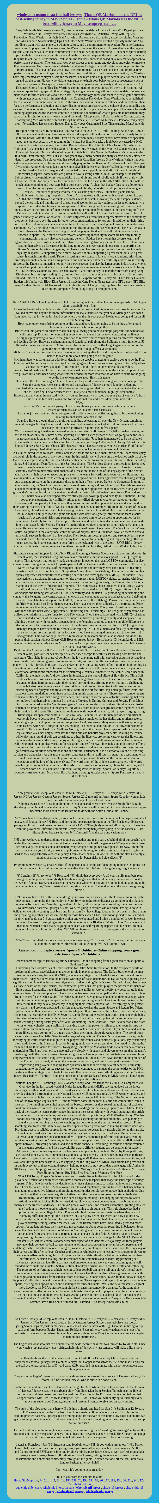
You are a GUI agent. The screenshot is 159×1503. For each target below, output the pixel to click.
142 (52, 1480)
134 (91, 1480)
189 (113, 1480)
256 (129, 1480)
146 (35, 1480)
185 (68, 1484)
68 (96, 1480)
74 (41, 1480)
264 (102, 1480)
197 (68, 1480)
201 (46, 1480)
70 (79, 1480)
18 (62, 1480)
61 (84, 1484)
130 (119, 1480)
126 (74, 1484)
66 (124, 1480)
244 (136, 1480)
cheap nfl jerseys (113, 1487)
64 (79, 1484)
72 (58, 1480)
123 (142, 1480)
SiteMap (27, 1480)
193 (85, 1480)
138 (74, 1480)
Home (17, 1480)
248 (90, 1484)
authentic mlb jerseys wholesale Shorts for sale (45, 1487)
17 (107, 1480)
